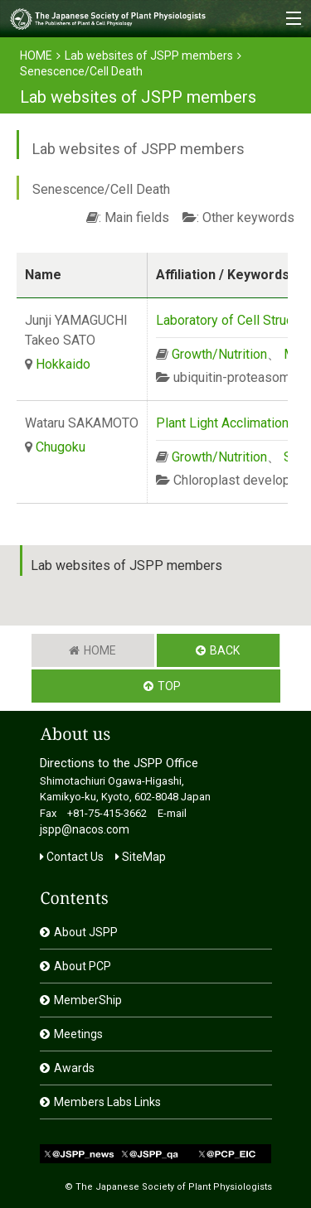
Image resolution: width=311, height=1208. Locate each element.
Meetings (78, 1034)
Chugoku (60, 447)
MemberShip (88, 1000)
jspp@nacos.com (84, 829)
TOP (169, 686)
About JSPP (86, 932)
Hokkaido (63, 364)
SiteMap (140, 856)
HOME (36, 55)
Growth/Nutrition (219, 354)
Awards (74, 1068)
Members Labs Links (107, 1102)
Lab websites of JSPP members (149, 55)
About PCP (82, 966)
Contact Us (72, 856)
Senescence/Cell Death (81, 71)
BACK (225, 650)
